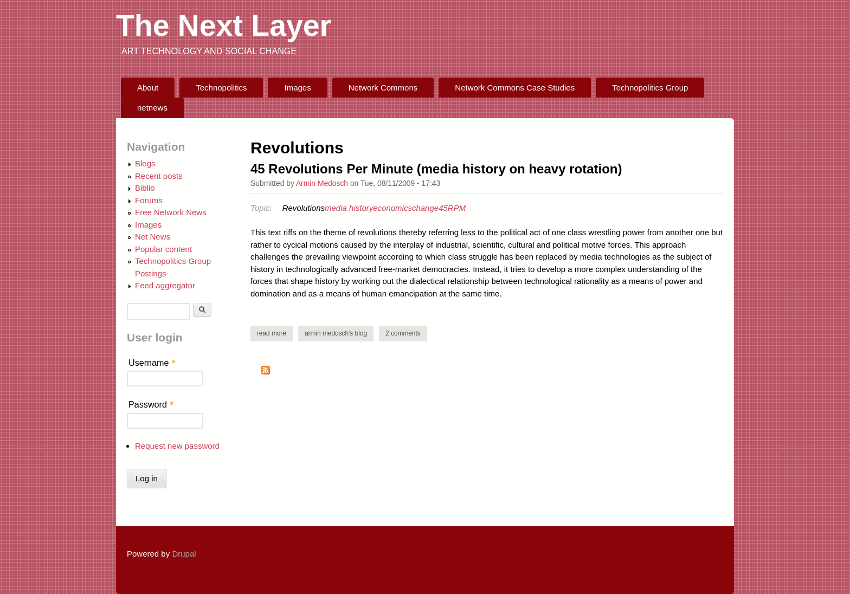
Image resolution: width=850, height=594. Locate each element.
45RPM (452, 207)
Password (151, 404)
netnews (152, 107)
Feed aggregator (165, 285)
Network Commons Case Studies (515, 87)
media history (349, 207)
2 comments (403, 333)
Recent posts (159, 175)
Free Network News (171, 212)
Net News (152, 236)
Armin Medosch (322, 183)
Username (152, 362)
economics (392, 207)
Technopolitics (221, 87)
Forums (149, 200)
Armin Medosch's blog (336, 333)
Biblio (145, 187)
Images (298, 87)
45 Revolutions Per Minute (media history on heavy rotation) (436, 169)
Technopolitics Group (650, 87)
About (147, 87)
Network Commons (383, 87)
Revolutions (303, 207)
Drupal (184, 553)
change (425, 207)
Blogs (145, 163)
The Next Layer (223, 25)
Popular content (163, 249)
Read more (275, 333)
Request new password (177, 445)
